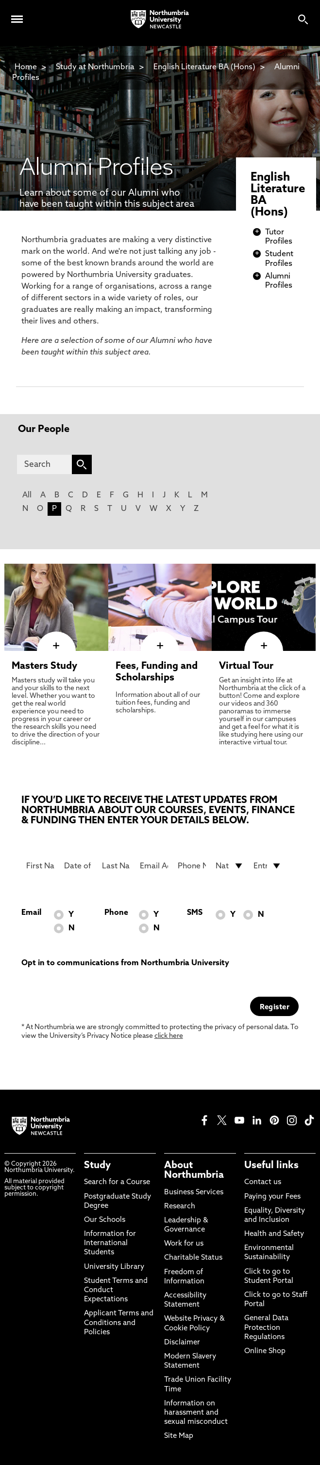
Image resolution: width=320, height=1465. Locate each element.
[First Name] (40, 866)
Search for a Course (117, 1182)
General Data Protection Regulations (266, 1328)
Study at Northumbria (95, 67)
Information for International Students (110, 1243)
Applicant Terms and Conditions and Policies (118, 1323)
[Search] (44, 464)
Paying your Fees (272, 1197)
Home (26, 67)
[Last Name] (116, 866)
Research (179, 1206)
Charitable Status (193, 1258)
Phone (116, 913)
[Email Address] (154, 866)
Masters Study (44, 666)
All (27, 495)
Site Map (178, 1436)
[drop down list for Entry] (267, 866)
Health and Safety (274, 1234)
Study (97, 1166)
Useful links (271, 1166)
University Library (114, 1267)
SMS (194, 913)
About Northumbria (194, 1170)
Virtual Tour (246, 666)
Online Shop (265, 1351)
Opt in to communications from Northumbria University (125, 963)
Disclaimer (182, 1342)
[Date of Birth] (78, 866)
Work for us (183, 1244)
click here (168, 1036)
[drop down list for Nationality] (230, 866)
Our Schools (104, 1220)
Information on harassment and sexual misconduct (196, 1413)
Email (31, 913)
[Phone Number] (192, 866)
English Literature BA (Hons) (204, 67)
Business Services (193, 1192)
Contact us (262, 1182)
